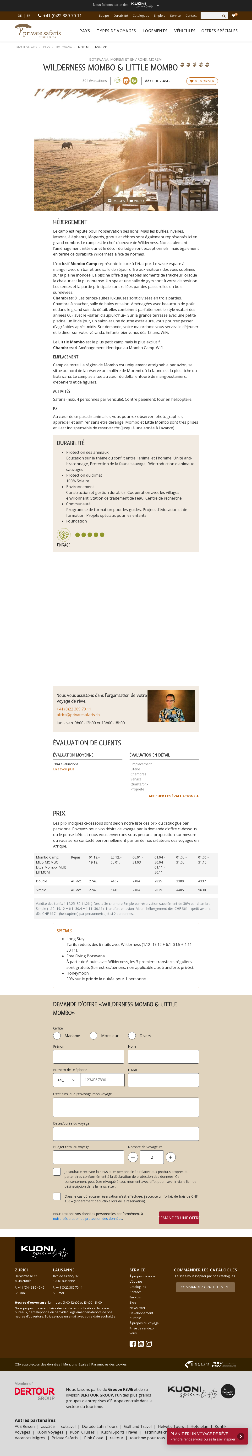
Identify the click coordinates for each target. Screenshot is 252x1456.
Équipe (104, 15)
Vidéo (137, 200)
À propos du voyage (144, 1323)
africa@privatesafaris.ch (78, 714)
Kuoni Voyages (50, 1432)
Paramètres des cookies (109, 1364)
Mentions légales (75, 1364)
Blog (133, 1302)
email (73, 1316)
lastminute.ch (155, 1432)
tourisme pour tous (147, 1437)
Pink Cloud (93, 1437)
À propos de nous (142, 1276)
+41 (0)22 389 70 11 (62, 15)
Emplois (159, 15)
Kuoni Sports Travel (119, 1432)
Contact (191, 15)
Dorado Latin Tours (100, 1426)
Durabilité (121, 15)
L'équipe (136, 1281)
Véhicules (185, 30)
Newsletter (137, 1308)
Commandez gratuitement (205, 1287)
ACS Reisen (25, 1426)
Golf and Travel (138, 1426)
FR (28, 16)
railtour (116, 1437)
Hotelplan (199, 1426)
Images (116, 200)
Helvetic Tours (171, 1426)
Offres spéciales (219, 30)
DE (20, 16)
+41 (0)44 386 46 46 (29, 1287)
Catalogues (141, 15)
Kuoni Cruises (82, 1432)
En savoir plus (63, 769)
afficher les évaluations (174, 796)
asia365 (48, 1426)
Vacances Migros (30, 1437)
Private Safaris (65, 1437)
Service (175, 15)
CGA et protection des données (37, 1364)
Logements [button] (155, 30)
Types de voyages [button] (116, 30)
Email (20, 1293)
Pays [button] (85, 30)
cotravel (68, 1426)
